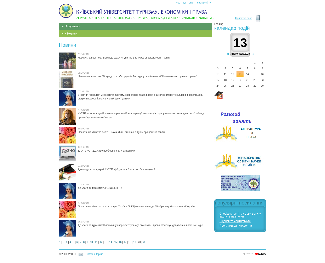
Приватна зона (243, 18)
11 (96, 242)
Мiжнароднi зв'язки (164, 18)
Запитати (188, 18)
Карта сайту (204, 2)
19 (134, 242)
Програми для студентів (235, 225)
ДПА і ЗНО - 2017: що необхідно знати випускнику (106, 150)
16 (120, 242)
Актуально (83, 18)
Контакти (205, 18)
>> (144, 242)
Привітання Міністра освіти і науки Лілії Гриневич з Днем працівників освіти (121, 132)
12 (101, 242)
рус (184, 2)
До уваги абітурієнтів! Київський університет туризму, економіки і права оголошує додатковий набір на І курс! (141, 225)
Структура (140, 18)
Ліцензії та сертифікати (235, 221)
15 (115, 242)
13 (105, 242)
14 (110, 242)
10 (91, 242)
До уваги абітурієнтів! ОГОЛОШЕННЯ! (100, 187)
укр (178, 2)
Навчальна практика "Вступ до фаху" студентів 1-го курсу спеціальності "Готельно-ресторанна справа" (137, 76)
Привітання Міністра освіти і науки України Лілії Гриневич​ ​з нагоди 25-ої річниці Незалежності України (136, 206)
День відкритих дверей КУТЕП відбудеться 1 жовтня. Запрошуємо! (116, 169)
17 (125, 242)
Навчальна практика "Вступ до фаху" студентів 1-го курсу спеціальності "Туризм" (124, 57)
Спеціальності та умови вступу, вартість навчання (240, 215)
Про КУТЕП (102, 18)
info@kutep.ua (95, 254)
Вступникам (121, 18)
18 (130, 242)
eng (191, 2)
